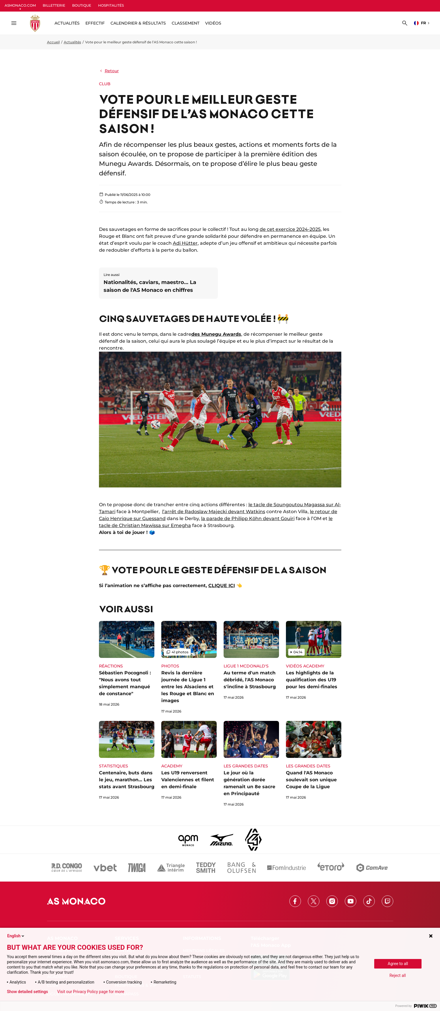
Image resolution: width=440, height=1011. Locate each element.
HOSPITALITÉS (111, 5)
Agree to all (398, 963)
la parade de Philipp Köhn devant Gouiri (248, 518)
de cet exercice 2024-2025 (290, 229)
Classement (185, 23)
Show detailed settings (27, 991)
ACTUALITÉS (67, 23)
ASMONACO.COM (20, 5)
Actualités (72, 42)
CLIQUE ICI (221, 585)
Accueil (53, 42)
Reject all (398, 975)
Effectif (95, 23)
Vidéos (213, 23)
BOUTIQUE (81, 5)
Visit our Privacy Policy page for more (90, 991)
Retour (109, 70)
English (16, 936)
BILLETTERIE (54, 5)
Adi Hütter (185, 243)
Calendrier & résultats (138, 23)
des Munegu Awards (216, 334)
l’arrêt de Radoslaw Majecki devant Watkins (213, 511)
